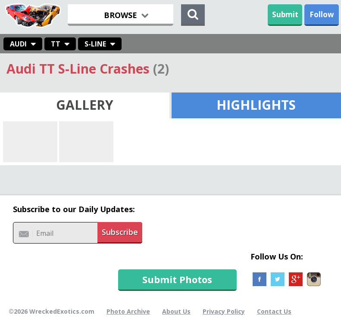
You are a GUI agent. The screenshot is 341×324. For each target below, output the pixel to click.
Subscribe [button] (120, 232)
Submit (285, 14)
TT (55, 44)
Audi (18, 44)
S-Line (95, 44)
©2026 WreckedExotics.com (51, 311)
